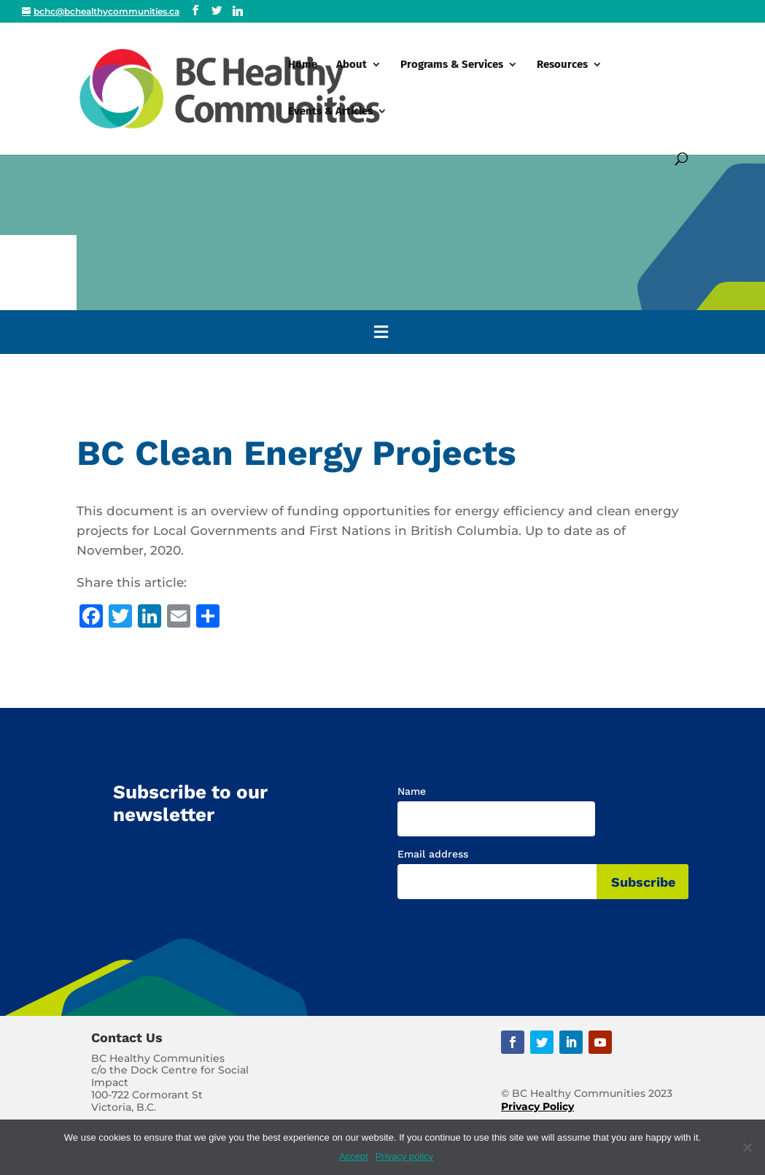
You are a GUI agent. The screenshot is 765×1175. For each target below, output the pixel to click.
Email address (432, 854)
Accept (353, 1156)
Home (302, 65)
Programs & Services (451, 65)
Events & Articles (330, 112)
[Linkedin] (238, 11)
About (351, 65)
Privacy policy (404, 1156)
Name (411, 791)
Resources (562, 65)
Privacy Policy (537, 1106)
